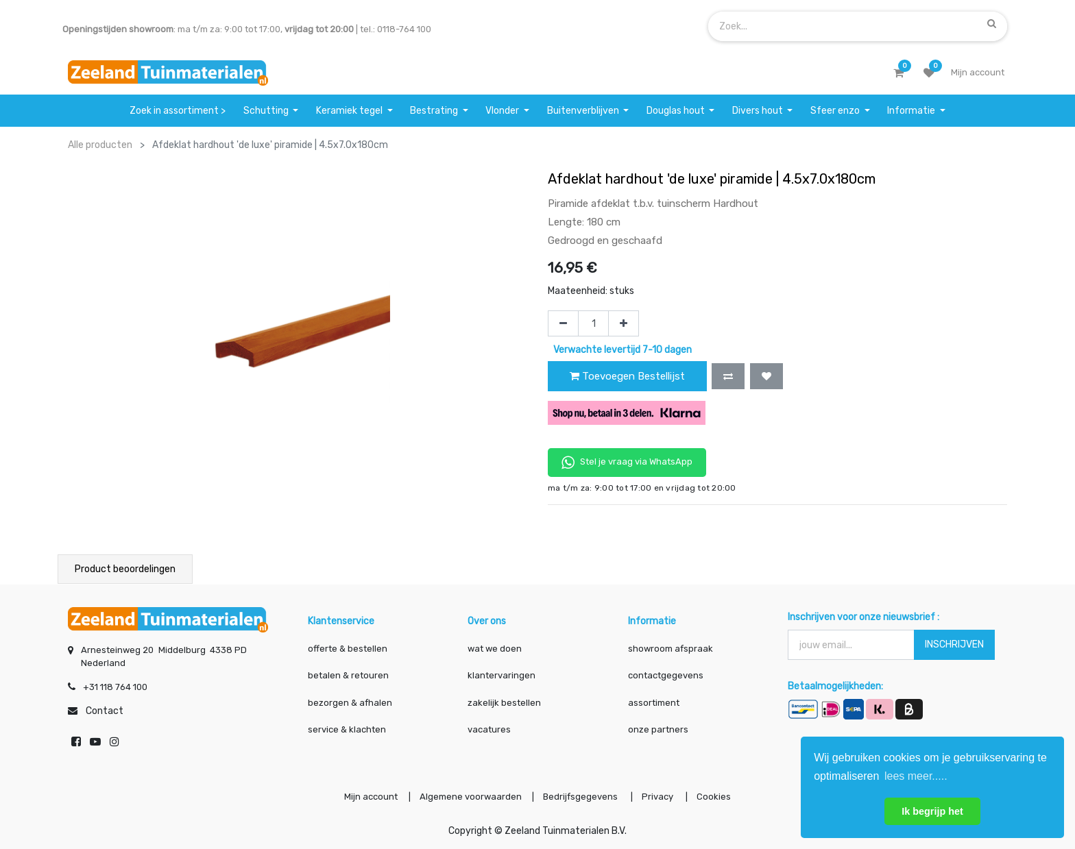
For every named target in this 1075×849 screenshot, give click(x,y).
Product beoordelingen (125, 569)
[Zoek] (991, 23)
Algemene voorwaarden (469, 796)
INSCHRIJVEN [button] (954, 643)
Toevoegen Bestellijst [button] (627, 376)
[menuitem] (178, 111)
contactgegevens (665, 674)
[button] (728, 376)
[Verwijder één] (563, 323)
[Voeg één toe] (623, 323)
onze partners (658, 729)
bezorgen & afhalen (350, 701)
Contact (104, 710)
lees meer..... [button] (915, 776)
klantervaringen (501, 674)
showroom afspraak (670, 647)
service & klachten (347, 729)
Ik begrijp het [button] (932, 811)
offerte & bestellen (348, 647)
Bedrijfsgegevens (581, 796)
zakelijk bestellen (504, 701)
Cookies (717, 796)
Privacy (660, 796)
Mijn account (367, 796)
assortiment (653, 701)
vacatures (489, 729)
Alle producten (100, 145)
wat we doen (495, 647)
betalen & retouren (348, 674)
